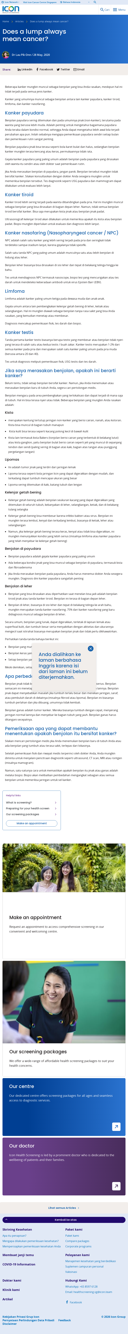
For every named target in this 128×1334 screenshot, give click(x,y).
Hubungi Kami (76, 1280)
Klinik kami (11, 1290)
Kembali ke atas (41, 1220)
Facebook (73, 1302)
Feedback (64, 1320)
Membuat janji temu (18, 1255)
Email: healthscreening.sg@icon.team (88, 1292)
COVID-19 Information (18, 1264)
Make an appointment (32, 823)
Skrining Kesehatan (17, 1229)
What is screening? (31, 802)
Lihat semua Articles (64, 1208)
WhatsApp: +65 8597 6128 (81, 1286)
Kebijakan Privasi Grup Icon (20, 1317)
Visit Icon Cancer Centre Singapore (39, 2)
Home (5, 21)
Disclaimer (9, 1324)
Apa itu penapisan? (14, 1235)
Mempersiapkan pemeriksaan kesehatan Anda (31, 1246)
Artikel (7, 1299)
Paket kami (73, 1229)
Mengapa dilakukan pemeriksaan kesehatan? (30, 1241)
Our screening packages (31, 814)
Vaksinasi (71, 1272)
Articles (19, 21)
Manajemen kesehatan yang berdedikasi (90, 1261)
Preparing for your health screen (31, 808)
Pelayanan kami (77, 1255)
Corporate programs (78, 1246)
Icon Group (118, 1317)
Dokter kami (11, 1280)
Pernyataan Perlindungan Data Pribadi (28, 1320)
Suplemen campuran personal (84, 1266)
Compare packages (77, 1241)
